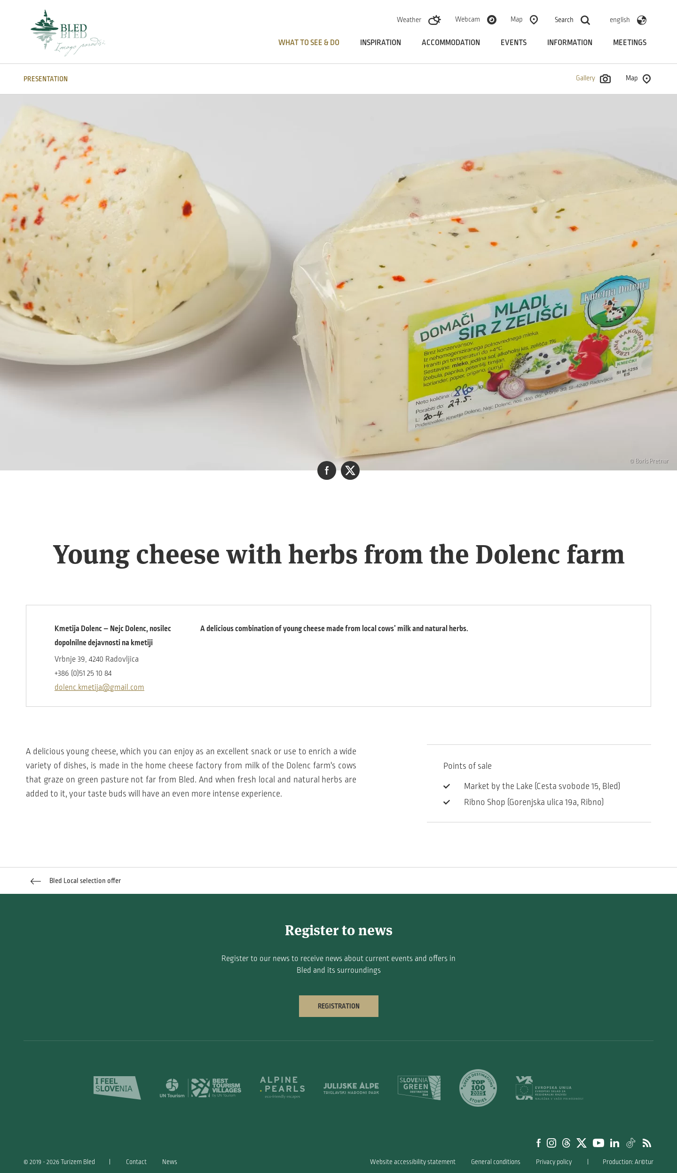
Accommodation (451, 43)
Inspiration (380, 43)
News (169, 1161)
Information (569, 43)
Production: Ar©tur (628, 1161)
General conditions (495, 1161)
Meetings (629, 43)
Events (514, 43)
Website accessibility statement (413, 1161)
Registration (339, 1006)
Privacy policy (554, 1161)
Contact (136, 1161)
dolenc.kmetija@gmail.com (99, 687)
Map (517, 19)
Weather (409, 19)
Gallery (593, 78)
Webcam (467, 19)
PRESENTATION (46, 79)
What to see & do (308, 43)
